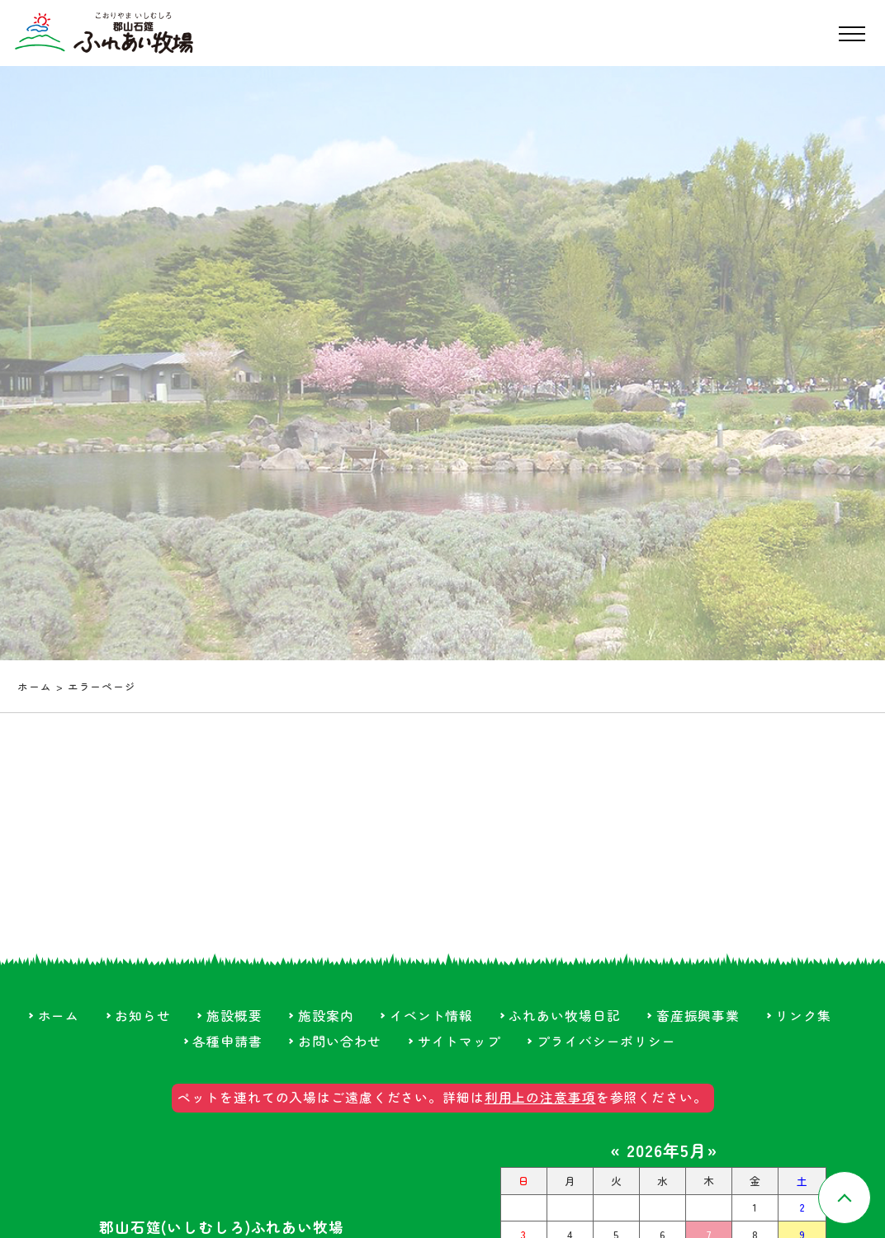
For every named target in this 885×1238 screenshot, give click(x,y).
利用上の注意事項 (540, 1097)
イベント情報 (431, 1015)
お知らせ (143, 1015)
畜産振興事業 (698, 1015)
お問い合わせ (339, 1041)
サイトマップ (459, 1041)
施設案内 (326, 1015)
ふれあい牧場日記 (564, 1015)
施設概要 (234, 1015)
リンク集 (803, 1015)
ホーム (34, 686)
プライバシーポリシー (606, 1041)
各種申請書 (227, 1041)
